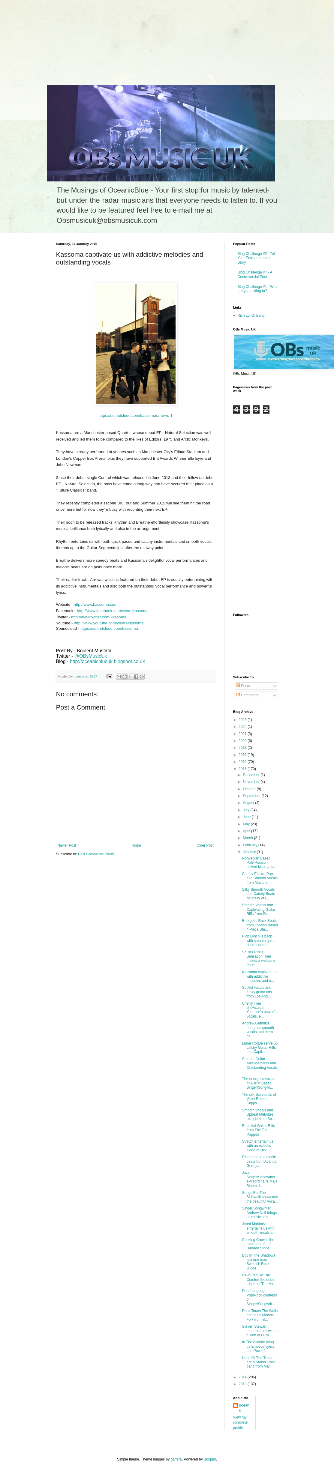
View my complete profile (240, 1422)
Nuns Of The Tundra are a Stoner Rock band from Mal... (258, 1362)
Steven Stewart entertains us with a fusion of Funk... (259, 1330)
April (247, 831)
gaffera (176, 1459)
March (248, 838)
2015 (243, 769)
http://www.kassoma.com (96, 604)
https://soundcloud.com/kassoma (109, 628)
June (247, 817)
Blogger (210, 1459)
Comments (247, 695)
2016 (243, 762)
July (246, 810)
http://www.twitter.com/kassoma (98, 617)
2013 (243, 1384)
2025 (243, 720)
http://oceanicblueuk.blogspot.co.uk (107, 661)
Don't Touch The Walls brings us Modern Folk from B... (260, 1315)
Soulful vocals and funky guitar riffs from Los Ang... (257, 991)
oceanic (245, 1408)
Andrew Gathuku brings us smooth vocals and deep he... (258, 1029)
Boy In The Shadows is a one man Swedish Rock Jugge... (258, 1261)
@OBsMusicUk (90, 656)
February (250, 845)
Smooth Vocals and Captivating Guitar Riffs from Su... (258, 909)
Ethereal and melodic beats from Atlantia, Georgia (259, 1161)
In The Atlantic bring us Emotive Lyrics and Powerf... (258, 1346)
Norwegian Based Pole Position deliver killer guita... (259, 862)
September (252, 796)
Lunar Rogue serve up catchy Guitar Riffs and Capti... (260, 1047)
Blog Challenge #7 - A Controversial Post (255, 274)
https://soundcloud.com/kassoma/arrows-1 (135, 415)
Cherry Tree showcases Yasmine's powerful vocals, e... (259, 1009)
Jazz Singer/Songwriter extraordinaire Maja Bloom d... (259, 1179)
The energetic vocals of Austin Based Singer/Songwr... (258, 1083)
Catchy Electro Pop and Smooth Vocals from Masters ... (259, 878)
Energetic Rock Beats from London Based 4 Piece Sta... (260, 925)
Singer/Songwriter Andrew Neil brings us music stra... (259, 1212)
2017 (243, 755)
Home (136, 845)
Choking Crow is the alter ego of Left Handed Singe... (258, 1244)
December (251, 775)
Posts (243, 686)
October (250, 789)
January (250, 852)
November (251, 782)
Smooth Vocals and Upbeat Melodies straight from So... (258, 1114)
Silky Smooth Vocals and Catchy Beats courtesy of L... (258, 893)
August (249, 803)
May (247, 824)
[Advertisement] (45, 37)
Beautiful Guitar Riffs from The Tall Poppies (258, 1130)
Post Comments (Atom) (97, 854)
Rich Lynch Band (251, 315)
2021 (243, 734)
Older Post (205, 845)
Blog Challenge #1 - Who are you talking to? (258, 289)
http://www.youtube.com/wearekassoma (108, 623)
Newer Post (67, 845)
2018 (243, 748)
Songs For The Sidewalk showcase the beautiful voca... (260, 1197)
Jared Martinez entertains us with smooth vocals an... (259, 1228)
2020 (243, 741)
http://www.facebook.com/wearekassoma (113, 610)
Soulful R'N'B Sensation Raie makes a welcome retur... (258, 958)
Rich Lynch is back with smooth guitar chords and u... (258, 940)
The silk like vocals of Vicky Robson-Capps (259, 1099)
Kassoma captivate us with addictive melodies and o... (259, 976)
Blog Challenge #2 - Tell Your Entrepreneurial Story (257, 258)
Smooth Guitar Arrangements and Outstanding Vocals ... (259, 1065)
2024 (243, 727)
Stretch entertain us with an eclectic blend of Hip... (257, 1145)
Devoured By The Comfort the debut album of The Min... (259, 1279)
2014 (243, 1377)
